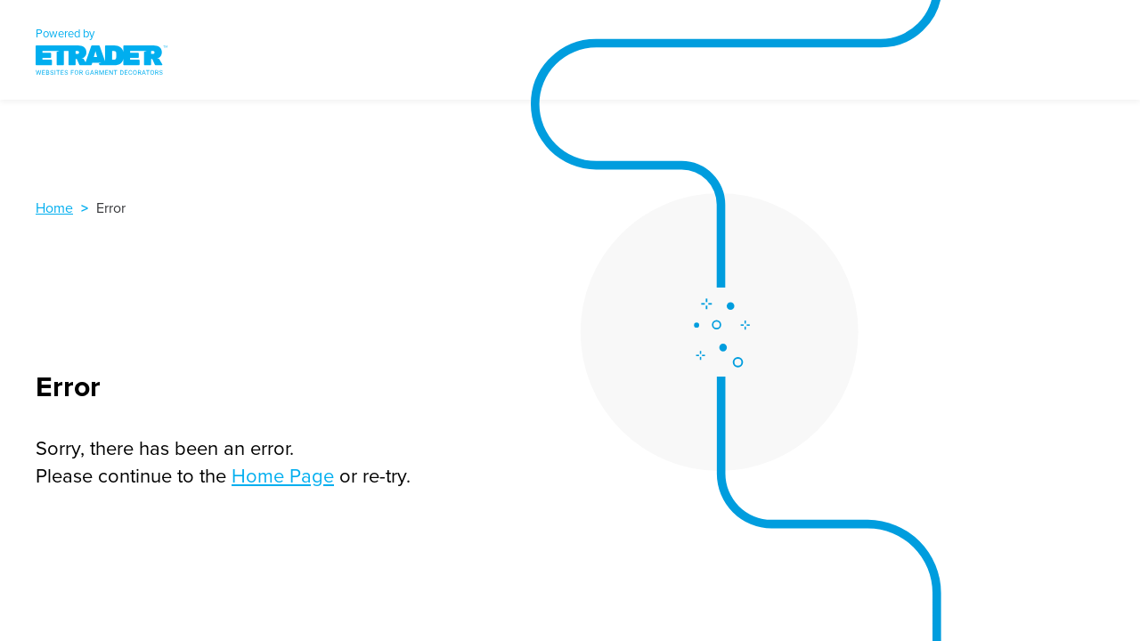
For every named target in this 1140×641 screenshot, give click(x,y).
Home (54, 207)
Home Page (283, 475)
